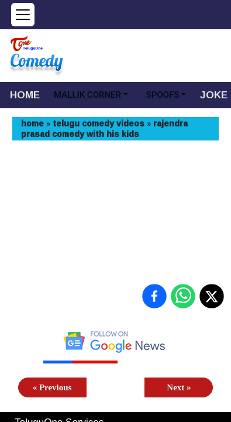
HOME (25, 94)
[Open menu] (23, 14)
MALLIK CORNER (87, 95)
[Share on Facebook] (154, 296)
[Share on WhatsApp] (183, 296)
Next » (179, 387)
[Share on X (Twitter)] (211, 296)
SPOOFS (163, 95)
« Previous (52, 387)
